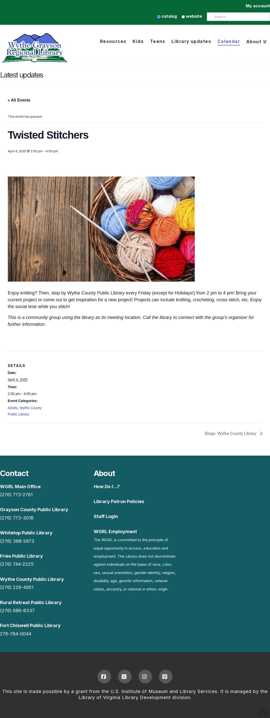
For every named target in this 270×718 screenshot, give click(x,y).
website (192, 16)
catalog (167, 16)
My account (258, 5)
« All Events (19, 100)
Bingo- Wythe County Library (231, 433)
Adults (13, 408)
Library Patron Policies (119, 501)
